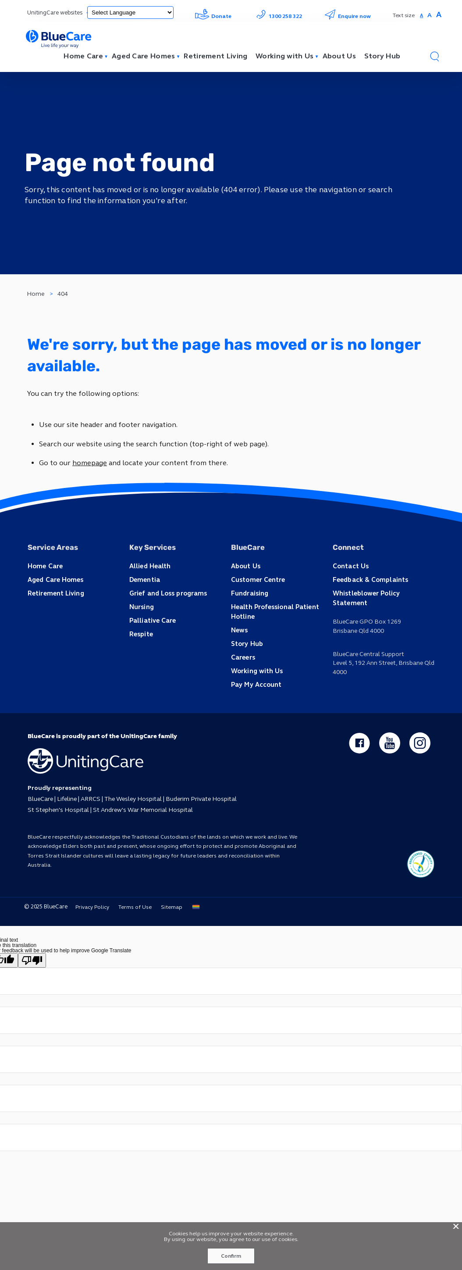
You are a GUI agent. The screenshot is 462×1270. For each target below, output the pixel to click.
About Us (339, 56)
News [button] (239, 628)
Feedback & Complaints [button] (369, 579)
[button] (434, 56)
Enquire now (347, 16)
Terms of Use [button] (133, 905)
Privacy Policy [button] (91, 905)
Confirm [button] (231, 1256)
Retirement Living (215, 56)
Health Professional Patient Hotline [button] (274, 610)
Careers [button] (243, 655)
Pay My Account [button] (255, 682)
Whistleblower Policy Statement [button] (383, 592)
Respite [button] (141, 632)
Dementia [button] (144, 579)
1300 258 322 (278, 16)
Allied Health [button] (149, 565)
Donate (213, 16)
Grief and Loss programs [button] (167, 592)
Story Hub (382, 56)
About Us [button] (245, 565)
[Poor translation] (32, 958)
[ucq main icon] (420, 861)
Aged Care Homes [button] (55, 579)
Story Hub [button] (247, 642)
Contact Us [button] (350, 565)
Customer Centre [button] (258, 579)
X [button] (456, 1227)
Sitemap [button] (170, 905)
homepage (89, 463)
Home (35, 294)
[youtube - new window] (389, 740)
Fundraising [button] (249, 592)
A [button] (421, 15)
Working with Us (285, 56)
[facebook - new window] (359, 740)
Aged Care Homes (143, 56)
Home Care (83, 56)
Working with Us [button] (256, 669)
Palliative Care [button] (151, 619)
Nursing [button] (141, 606)
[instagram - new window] (419, 740)
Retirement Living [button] (55, 592)
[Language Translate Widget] (130, 12)
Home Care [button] (45, 565)
